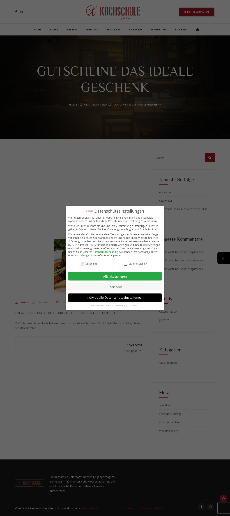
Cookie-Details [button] (97, 305)
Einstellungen (82, 255)
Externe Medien (135, 263)
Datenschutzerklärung (105, 251)
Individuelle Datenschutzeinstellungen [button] (115, 297)
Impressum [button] (135, 305)
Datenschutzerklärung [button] (116, 305)
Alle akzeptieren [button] (115, 276)
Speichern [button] (115, 287)
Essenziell (89, 263)
